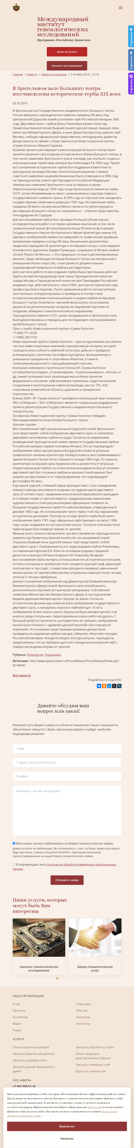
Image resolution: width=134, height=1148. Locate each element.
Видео (17, 1024)
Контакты (83, 1024)
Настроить (67, 1138)
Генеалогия (35, 655)
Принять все (67, 1126)
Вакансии (83, 1017)
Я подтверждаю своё (64, 866)
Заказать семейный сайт (93, 1065)
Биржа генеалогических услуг (95, 968)
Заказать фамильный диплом (33, 1054)
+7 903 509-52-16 (24, 1086)
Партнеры (84, 1004)
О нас (16, 1004)
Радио (17, 1030)
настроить (95, 1107)
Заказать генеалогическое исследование (39, 968)
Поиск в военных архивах (31, 1047)
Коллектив (20, 1017)
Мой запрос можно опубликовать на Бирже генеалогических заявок (63, 843)
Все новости (22, 675)
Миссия (82, 1011)
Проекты (19, 1011)
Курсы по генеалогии (91, 1071)
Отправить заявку (67, 880)
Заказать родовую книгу (30, 1060)
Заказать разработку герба (95, 1047)
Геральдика (53, 655)
